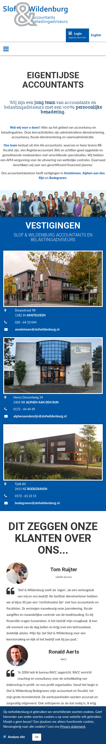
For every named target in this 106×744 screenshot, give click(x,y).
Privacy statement (72, 726)
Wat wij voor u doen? (25, 127)
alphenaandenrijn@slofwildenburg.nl (40, 416)
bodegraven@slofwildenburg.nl (37, 503)
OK (37, 737)
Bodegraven (57, 178)
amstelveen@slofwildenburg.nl (37, 329)
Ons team (10, 145)
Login (77, 35)
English (96, 35)
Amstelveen (72, 173)
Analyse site (16, 737)
